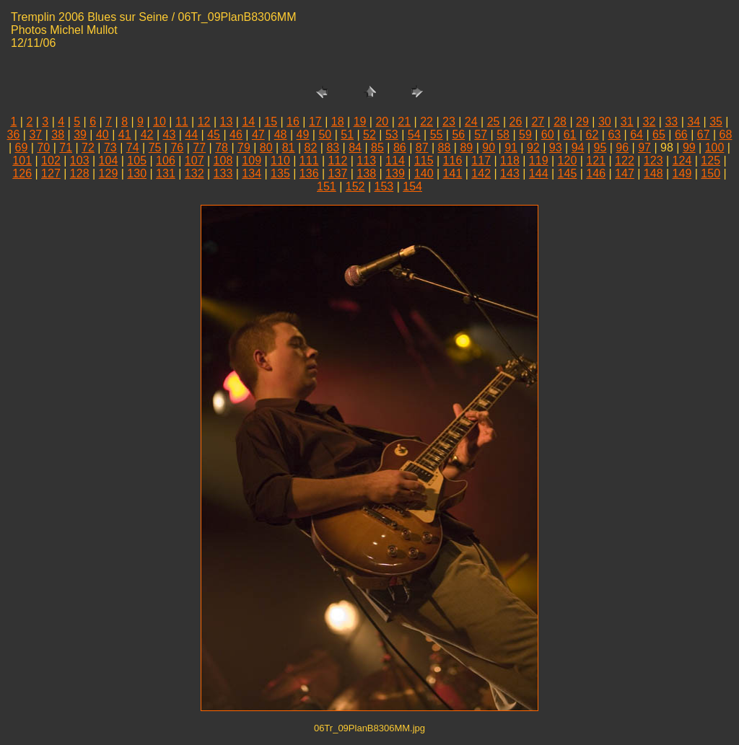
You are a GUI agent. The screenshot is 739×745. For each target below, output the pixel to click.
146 (595, 173)
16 (293, 121)
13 (226, 121)
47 (258, 134)
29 (582, 121)
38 (57, 134)
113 (366, 160)
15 (270, 121)
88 (444, 147)
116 (453, 160)
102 (51, 160)
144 (538, 173)
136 (309, 173)
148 (653, 173)
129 (108, 173)
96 (622, 147)
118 (510, 160)
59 (525, 134)
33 (671, 121)
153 (384, 186)
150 (710, 173)
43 (169, 134)
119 (538, 160)
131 (165, 173)
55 (436, 134)
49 (303, 134)
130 (137, 173)
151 (326, 186)
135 (280, 173)
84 (355, 147)
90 (488, 147)
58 (503, 134)
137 (338, 173)
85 (377, 147)
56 (458, 134)
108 (223, 160)
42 (147, 134)
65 (658, 134)
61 (570, 134)
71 (65, 147)
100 (715, 147)
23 (448, 121)
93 (555, 147)
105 (137, 160)
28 (560, 121)
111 (309, 160)
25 (493, 121)
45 (213, 134)
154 (412, 186)
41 (124, 134)
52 (369, 134)
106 (165, 160)
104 (108, 160)
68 (726, 134)
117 (481, 160)
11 (181, 121)
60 (547, 134)
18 (337, 121)
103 (79, 160)
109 (251, 160)
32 (649, 121)
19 (360, 121)
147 (624, 173)
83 (332, 147)
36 (13, 134)
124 (682, 160)
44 (191, 134)
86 (399, 147)
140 (424, 173)
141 (453, 173)
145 (567, 173)
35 (715, 121)
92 (533, 147)
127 (51, 173)
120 (567, 160)
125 (710, 160)
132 (194, 173)
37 (35, 134)
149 (682, 173)
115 (424, 160)
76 (176, 147)
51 (347, 134)
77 (199, 147)
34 (693, 121)
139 (395, 173)
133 (223, 173)
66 (681, 134)
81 (288, 147)
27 (537, 121)
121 (595, 160)
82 (311, 147)
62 (592, 134)
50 (324, 134)
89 (466, 147)
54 (414, 134)
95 (600, 147)
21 (404, 121)
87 (422, 147)
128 (79, 173)
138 (366, 173)
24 (471, 121)
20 (381, 121)
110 (280, 160)
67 (703, 134)
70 (43, 147)
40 (102, 134)
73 (110, 147)
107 (194, 160)
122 (624, 160)
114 (395, 160)
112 (338, 160)
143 (510, 173)
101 (22, 160)
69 (21, 147)
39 (80, 134)
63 (614, 134)
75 (155, 147)
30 (604, 121)
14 (248, 121)
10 (159, 121)
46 (235, 134)
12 (204, 121)
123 (653, 160)
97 (644, 147)
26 (516, 121)
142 (481, 173)
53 (391, 134)
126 (22, 173)
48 (280, 134)
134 (251, 173)
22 (426, 121)
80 (266, 147)
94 (578, 147)
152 (355, 186)
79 (243, 147)
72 (88, 147)
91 (510, 147)
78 (221, 147)
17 (315, 121)
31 (627, 121)
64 (636, 134)
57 (480, 134)
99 (689, 147)
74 (132, 147)
